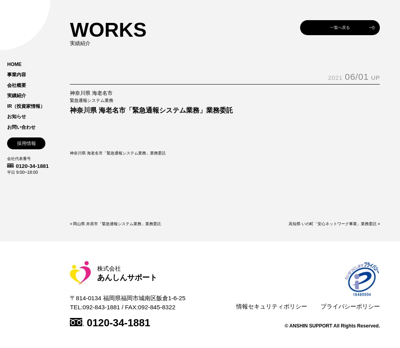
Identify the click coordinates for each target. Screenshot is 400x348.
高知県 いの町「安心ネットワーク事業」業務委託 (333, 224)
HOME (14, 64)
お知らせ (16, 116)
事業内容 (16, 74)
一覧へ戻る (340, 27)
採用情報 (26, 143)
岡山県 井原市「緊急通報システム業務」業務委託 (117, 224)
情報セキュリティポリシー (271, 306)
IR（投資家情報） (26, 106)
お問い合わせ (21, 127)
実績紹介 (16, 95)
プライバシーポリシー (350, 306)
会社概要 (16, 85)
